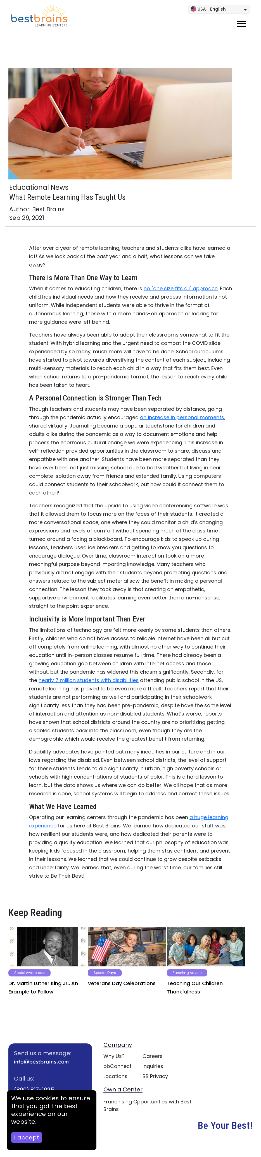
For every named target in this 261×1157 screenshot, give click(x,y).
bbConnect (117, 1066)
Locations (115, 1076)
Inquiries (153, 1066)
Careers (153, 1056)
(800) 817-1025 (34, 1090)
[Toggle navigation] (242, 23)
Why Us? (114, 1056)
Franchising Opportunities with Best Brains (147, 1105)
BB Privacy (155, 1076)
